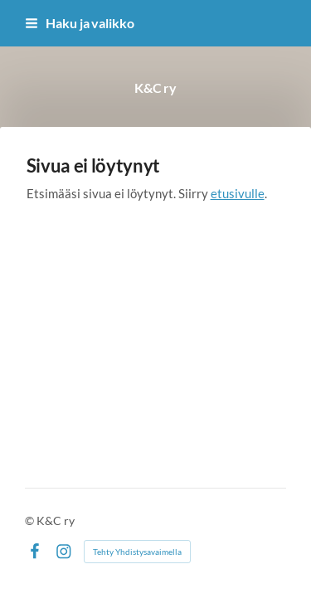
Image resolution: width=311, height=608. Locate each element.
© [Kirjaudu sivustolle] (30, 520)
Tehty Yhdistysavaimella (137, 552)
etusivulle (238, 193)
